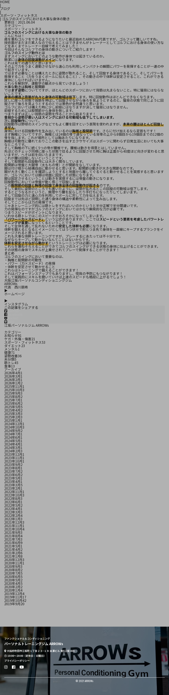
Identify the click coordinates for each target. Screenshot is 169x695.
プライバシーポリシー (17, 660)
